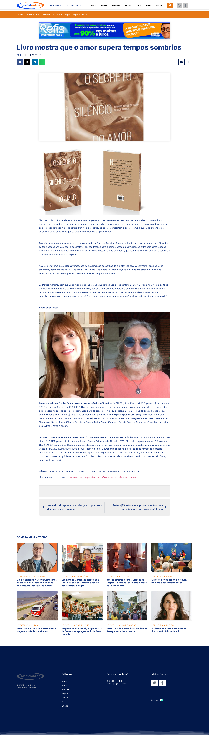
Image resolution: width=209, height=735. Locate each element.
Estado (138, 5)
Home (20, 14)
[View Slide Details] (104, 30)
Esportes (116, 5)
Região (127, 5)
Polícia (93, 5)
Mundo (158, 5)
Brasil (148, 5)
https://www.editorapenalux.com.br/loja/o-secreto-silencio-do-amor (102, 477)
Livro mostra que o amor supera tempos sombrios (65, 14)
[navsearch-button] (170, 5)
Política (104, 5)
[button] (20, 62)
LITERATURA (33, 14)
